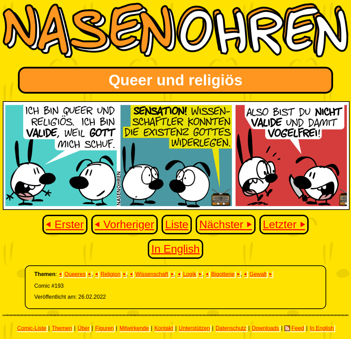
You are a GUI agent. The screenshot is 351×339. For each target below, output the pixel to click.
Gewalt (258, 274)
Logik (189, 274)
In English (175, 249)
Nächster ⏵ (225, 225)
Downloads (265, 328)
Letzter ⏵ (284, 225)
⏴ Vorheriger (124, 225)
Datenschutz (231, 328)
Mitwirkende (134, 328)
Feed (294, 328)
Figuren (104, 328)
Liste (176, 225)
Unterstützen (194, 328)
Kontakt (163, 328)
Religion (111, 274)
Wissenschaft (151, 274)
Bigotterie (223, 274)
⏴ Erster (65, 225)
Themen (62, 328)
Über (84, 328)
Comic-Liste (31, 328)
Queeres (74, 274)
